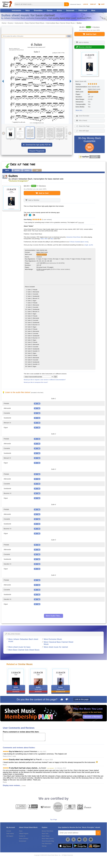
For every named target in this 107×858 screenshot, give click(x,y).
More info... (79, 110)
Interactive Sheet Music (73, 237)
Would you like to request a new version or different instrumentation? (45, 379)
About (20, 831)
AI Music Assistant (74, 242)
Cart (101, 4)
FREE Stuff (82, 10)
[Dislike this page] (67, 699)
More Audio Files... (53, 616)
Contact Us (22, 836)
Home (4, 23)
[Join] (98, 832)
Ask (69, 36)
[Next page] (70, 81)
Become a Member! (92, 717)
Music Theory (45, 836)
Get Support (9, 836)
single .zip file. (89, 245)
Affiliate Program (23, 833)
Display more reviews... (12, 785)
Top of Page (53, 819)
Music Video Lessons (48, 838)
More (93, 10)
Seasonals (70, 10)
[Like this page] (62, 699)
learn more (84, 242)
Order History (10, 833)
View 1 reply (12, 756)
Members (96, 27)
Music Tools (45, 833)
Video (42, 238)
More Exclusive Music (53, 639)
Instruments (16, 10)
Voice (27, 10)
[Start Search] (66, 4)
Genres (49, 10)
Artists (59, 10)
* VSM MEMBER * (50, 768)
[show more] (81, 222)
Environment (22, 841)
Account (8, 831)
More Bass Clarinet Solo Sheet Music (23, 650)
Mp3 (52, 238)
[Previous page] (2, 81)
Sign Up (93, 4)
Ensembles (38, 10)
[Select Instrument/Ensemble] (38, 377)
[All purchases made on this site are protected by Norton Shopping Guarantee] (89, 156)
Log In (85, 4)
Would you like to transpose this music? (36, 382)
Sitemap (44, 846)
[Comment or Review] (24, 737)
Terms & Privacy (23, 838)
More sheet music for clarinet (56, 647)
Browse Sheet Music (47, 831)
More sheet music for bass (19, 647)
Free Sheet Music (47, 843)
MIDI (46, 238)
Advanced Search (75, 4)
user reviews (46, 219)
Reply (5, 756)
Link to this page (82, 699)
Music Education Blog (48, 841)
